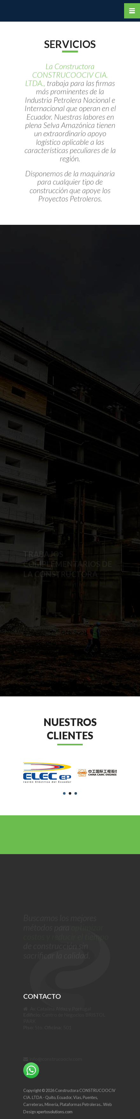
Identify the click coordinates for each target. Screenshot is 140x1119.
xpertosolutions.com (55, 1111)
